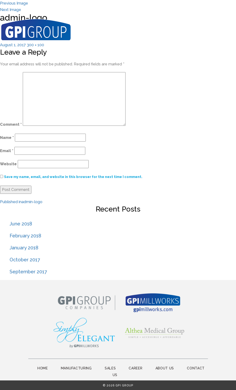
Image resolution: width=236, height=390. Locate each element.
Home (42, 368)
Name (7, 137)
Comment (11, 124)
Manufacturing (76, 368)
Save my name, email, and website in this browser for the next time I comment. (73, 177)
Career (135, 368)
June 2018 (21, 224)
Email (6, 151)
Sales (110, 368)
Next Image (10, 9)
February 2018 (25, 236)
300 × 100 (35, 45)
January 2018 (24, 248)
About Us (164, 368)
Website (8, 164)
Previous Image (14, 3)
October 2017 (25, 260)
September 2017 (28, 272)
